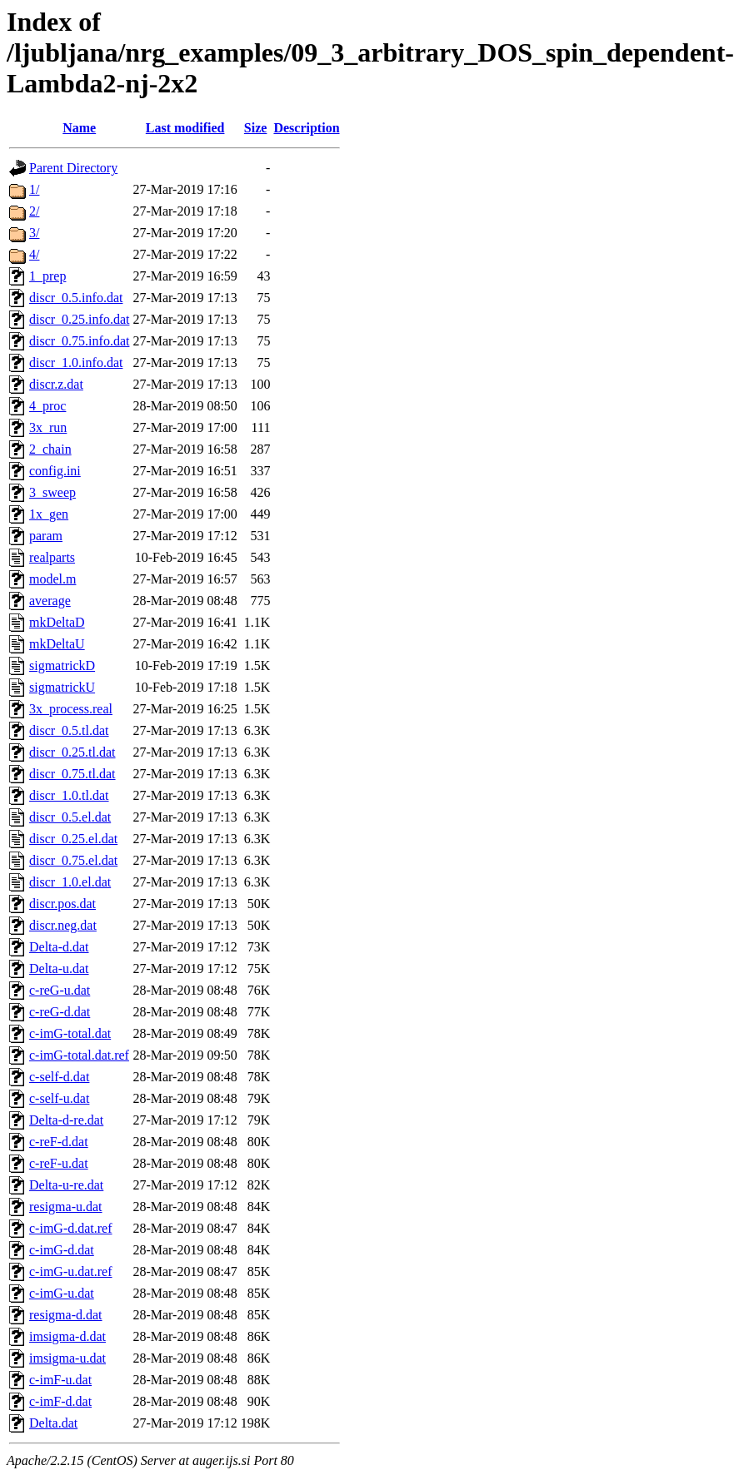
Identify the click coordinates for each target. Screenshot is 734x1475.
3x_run (48, 427)
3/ (34, 233)
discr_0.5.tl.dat (69, 730)
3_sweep (52, 492)
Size (255, 128)
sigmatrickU (62, 687)
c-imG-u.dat (61, 1293)
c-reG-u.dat (59, 990)
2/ (34, 211)
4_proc (47, 406)
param (45, 536)
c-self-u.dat (59, 1098)
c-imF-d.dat (60, 1401)
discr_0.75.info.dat (79, 341)
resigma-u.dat (65, 1206)
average (50, 600)
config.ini (55, 471)
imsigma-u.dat (67, 1358)
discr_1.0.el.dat (70, 882)
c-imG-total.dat (70, 1033)
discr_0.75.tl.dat (72, 774)
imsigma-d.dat (67, 1336)
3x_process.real (70, 709)
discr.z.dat (56, 384)
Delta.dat (53, 1423)
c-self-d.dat (59, 1077)
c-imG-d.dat (61, 1250)
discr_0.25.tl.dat (72, 752)
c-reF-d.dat (58, 1142)
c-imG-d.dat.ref (70, 1228)
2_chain (50, 449)
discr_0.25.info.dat (79, 319)
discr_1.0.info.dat (75, 362)
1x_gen (48, 514)
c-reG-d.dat (59, 1012)
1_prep (47, 276)
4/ (34, 254)
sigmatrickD (62, 665)
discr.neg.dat (63, 925)
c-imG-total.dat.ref (79, 1055)
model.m (52, 579)
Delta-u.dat (59, 968)
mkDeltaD (57, 622)
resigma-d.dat (65, 1315)
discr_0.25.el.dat (73, 839)
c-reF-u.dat (58, 1163)
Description (306, 128)
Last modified (185, 128)
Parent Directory (73, 168)
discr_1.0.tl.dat (69, 795)
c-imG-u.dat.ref (70, 1271)
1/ (34, 189)
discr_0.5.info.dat (75, 298)
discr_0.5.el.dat (70, 817)
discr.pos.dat (62, 903)
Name (79, 128)
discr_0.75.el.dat (73, 860)
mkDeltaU (57, 644)
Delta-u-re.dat (66, 1185)
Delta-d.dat (59, 947)
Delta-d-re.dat (66, 1120)
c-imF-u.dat (60, 1380)
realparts (52, 557)
